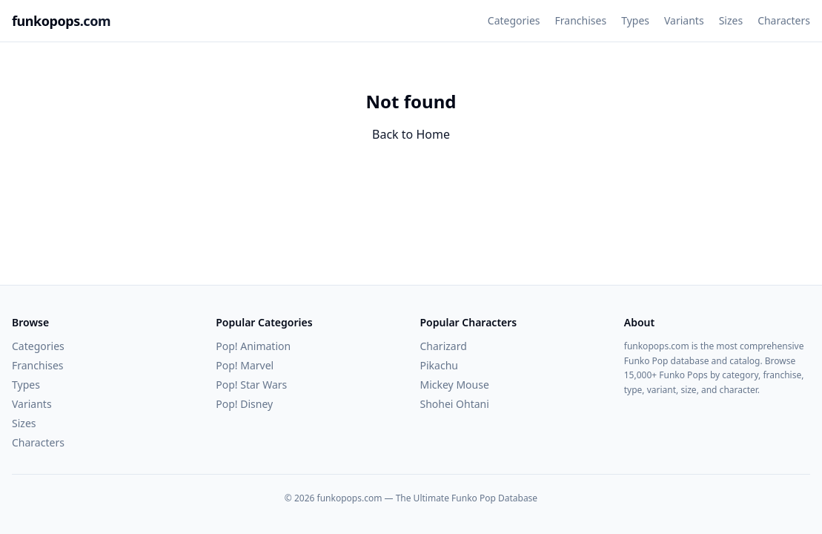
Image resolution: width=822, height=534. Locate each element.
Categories (514, 20)
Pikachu (439, 365)
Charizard (443, 346)
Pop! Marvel (245, 365)
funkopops (61, 21)
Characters (784, 20)
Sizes (731, 20)
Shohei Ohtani (454, 404)
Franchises (581, 20)
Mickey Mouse (454, 385)
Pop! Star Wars (251, 385)
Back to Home (411, 134)
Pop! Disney (244, 404)
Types (635, 20)
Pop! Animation (253, 346)
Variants (684, 20)
